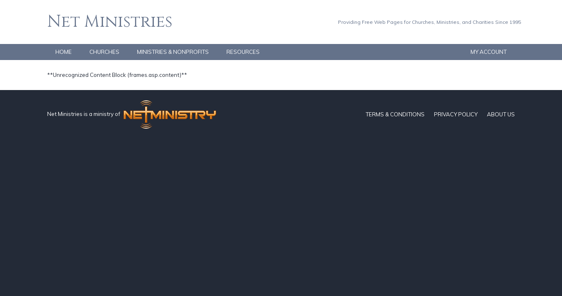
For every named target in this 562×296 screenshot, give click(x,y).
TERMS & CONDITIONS (395, 114)
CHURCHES (104, 52)
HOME (63, 52)
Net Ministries (109, 22)
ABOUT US (501, 114)
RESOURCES (243, 52)
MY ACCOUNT (489, 52)
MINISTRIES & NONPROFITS (173, 52)
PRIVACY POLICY (455, 114)
